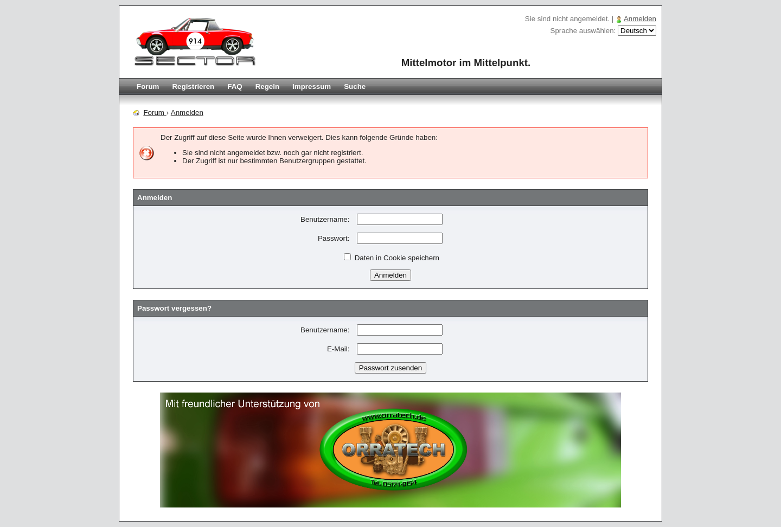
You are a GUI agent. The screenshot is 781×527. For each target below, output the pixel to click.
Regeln (267, 86)
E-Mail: (338, 349)
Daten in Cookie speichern (391, 258)
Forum (148, 86)
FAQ (234, 86)
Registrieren (193, 86)
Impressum (311, 86)
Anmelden (640, 19)
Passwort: (334, 238)
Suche (355, 86)
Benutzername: (324, 219)
